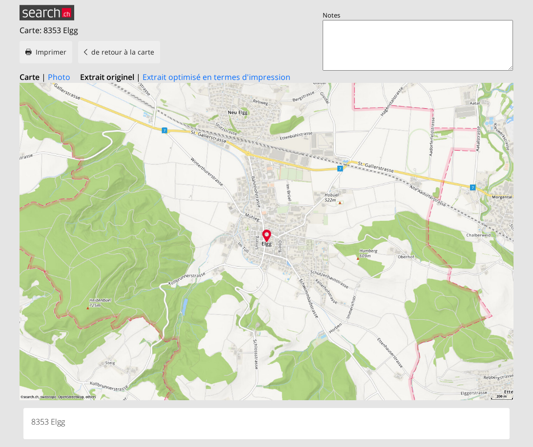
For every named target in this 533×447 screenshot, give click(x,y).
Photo (59, 77)
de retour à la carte (122, 52)
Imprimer (51, 52)
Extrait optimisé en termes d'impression (216, 77)
